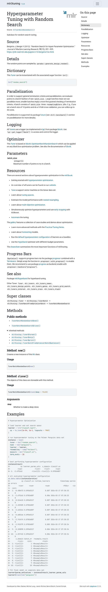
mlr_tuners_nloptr (52, 289)
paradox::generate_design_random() (52, 64)
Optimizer (85, 37)
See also (84, 54)
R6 (34, 354)
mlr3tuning (13, 3)
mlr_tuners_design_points (18, 286)
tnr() (65, 75)
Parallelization (87, 29)
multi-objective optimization (33, 205)
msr (21, 452)
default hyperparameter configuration (34, 237)
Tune (13, 190)
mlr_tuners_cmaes (43, 283)
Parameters (86, 42)
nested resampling (51, 200)
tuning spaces (28, 195)
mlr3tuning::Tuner (15, 301)
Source (84, 17)
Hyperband (22, 242)
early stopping (60, 210)
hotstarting (26, 232)
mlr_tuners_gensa (39, 286)
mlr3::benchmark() (59, 115)
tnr (19, 442)
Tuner (13, 75)
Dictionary (85, 25)
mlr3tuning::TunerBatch (37, 301)
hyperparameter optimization (40, 180)
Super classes (87, 58)
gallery (13, 222)
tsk (18, 445)
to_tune (18, 430)
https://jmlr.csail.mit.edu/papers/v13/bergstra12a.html (30, 52)
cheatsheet (15, 247)
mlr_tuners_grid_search (59, 286)
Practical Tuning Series (54, 227)
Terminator (11, 261)
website (52, 185)
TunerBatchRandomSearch (18, 366)
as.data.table (14, 479)
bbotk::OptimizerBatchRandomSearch (42, 144)
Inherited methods (16, 331)
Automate (15, 217)
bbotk (68, 146)
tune (20, 440)
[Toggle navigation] (97, 3)
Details (84, 21)
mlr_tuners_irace (35, 289)
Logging (84, 33)
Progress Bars (87, 50)
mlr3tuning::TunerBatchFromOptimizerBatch (26, 304)
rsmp (24, 449)
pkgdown (93, 586)
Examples (85, 66)
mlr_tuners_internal (16, 289)
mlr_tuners (29, 283)
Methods (85, 62)
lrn (19, 428)
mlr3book (68, 175)
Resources (85, 46)
